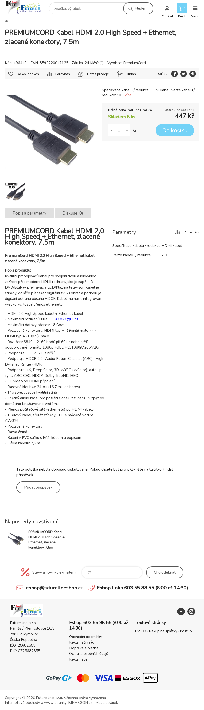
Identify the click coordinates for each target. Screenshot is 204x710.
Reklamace (78, 659)
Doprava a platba (83, 648)
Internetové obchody (22, 702)
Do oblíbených (28, 74)
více (128, 95)
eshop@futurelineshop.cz (54, 588)
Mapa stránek (106, 702)
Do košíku (175, 130)
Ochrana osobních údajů (88, 653)
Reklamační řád (81, 642)
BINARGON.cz (80, 702)
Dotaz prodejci (98, 74)
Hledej (140, 8)
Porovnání (63, 74)
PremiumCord (134, 63)
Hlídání (131, 74)
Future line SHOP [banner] (26, 7)
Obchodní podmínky (85, 636)
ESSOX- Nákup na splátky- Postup (163, 631)
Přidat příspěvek (38, 487)
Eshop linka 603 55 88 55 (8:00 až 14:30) (142, 588)
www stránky (55, 702)
